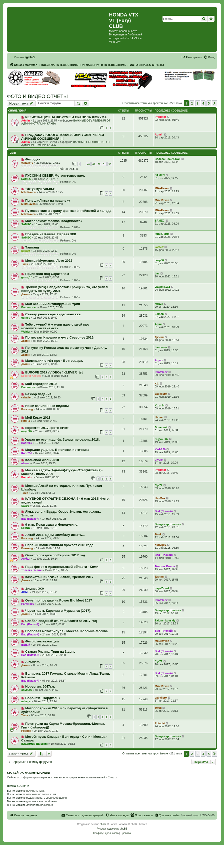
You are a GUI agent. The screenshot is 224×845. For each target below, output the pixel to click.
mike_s (25, 701)
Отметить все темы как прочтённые (145, 103)
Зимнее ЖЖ (34, 589)
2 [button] (192, 103)
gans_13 (26, 277)
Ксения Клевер (31, 375)
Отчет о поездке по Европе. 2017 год (55, 555)
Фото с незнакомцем (42, 641)
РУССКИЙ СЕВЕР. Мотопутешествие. (55, 175)
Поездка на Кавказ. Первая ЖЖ (50, 234)
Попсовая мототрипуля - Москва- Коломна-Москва (66, 631)
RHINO (25, 527)
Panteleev (161, 371)
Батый (25, 644)
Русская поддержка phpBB (111, 828)
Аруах (159, 360)
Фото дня (32, 159)
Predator (160, 116)
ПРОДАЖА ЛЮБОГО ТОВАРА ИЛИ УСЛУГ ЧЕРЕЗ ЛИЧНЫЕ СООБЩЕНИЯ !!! (62, 136)
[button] (214, 103)
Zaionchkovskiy (165, 620)
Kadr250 (26, 442)
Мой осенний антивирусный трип (52, 304)
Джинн (25, 294)
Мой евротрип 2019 (41, 384)
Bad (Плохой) (30, 518)
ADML (25, 592)
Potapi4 (26, 730)
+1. (157, 383)
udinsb (25, 317)
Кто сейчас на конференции (28, 772)
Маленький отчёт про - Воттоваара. (54, 360)
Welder (25, 331)
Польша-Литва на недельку (47, 200)
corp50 (159, 260)
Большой (161, 427)
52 (109, 164)
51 (104, 164)
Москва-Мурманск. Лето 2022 (48, 260)
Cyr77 (158, 485)
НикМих (160, 498)
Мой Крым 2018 (37, 417)
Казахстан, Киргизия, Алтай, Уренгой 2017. (59, 577)
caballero (27, 162)
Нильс (25, 420)
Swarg (25, 505)
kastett (25, 250)
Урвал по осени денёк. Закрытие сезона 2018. (62, 439)
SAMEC (26, 178)
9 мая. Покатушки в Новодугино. (51, 524)
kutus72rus (162, 233)
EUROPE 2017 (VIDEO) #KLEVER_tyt (54, 372)
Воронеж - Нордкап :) (42, 698)
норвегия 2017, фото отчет (47, 428)
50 (99, 164)
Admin (25, 120)
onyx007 (26, 431)
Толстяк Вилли (31, 570)
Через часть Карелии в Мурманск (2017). (58, 610)
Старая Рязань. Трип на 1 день (50, 651)
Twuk (24, 263)
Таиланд (32, 247)
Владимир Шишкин (168, 524)
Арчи (158, 324)
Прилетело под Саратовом (47, 274)
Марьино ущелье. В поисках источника (57, 450)
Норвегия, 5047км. (40, 686)
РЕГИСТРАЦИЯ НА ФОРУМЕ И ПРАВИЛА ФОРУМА (66, 117)
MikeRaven (28, 192)
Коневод (27, 409)
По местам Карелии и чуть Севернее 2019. (59, 337)
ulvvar (25, 463)
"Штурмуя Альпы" (40, 189)
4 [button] (203, 103)
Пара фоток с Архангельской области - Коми (61, 567)
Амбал (25, 558)
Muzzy (159, 303)
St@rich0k (161, 439)
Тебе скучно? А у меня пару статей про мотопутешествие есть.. (55, 326)
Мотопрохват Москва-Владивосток (53, 221)
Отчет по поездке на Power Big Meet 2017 (58, 600)
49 (93, 164)
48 (88, 164)
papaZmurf (162, 588)
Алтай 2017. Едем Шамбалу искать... (55, 535)
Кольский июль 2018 (42, 460)
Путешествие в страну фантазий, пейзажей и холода (68, 211)
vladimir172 (162, 286)
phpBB (103, 824)
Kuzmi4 (159, 405)
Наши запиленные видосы (47, 406)
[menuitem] (30, 57)
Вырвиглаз (28, 307)
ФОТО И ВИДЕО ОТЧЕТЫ (37, 96)
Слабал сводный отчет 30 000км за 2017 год (61, 621)
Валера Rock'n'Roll (167, 158)
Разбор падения (38, 394)
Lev (157, 273)
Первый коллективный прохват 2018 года (59, 545)
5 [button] (209, 103)
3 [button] (197, 103)
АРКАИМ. (32, 662)
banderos (161, 347)
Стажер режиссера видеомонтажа (52, 314)
